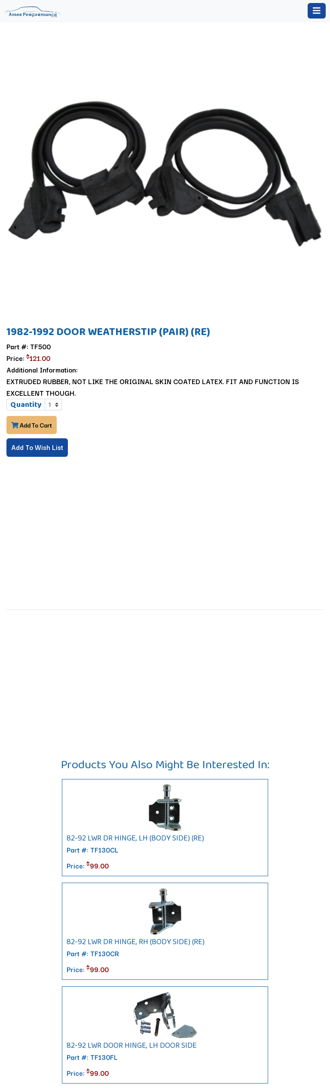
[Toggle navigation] (317, 10)
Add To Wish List (37, 447)
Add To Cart (31, 425)
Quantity (26, 404)
